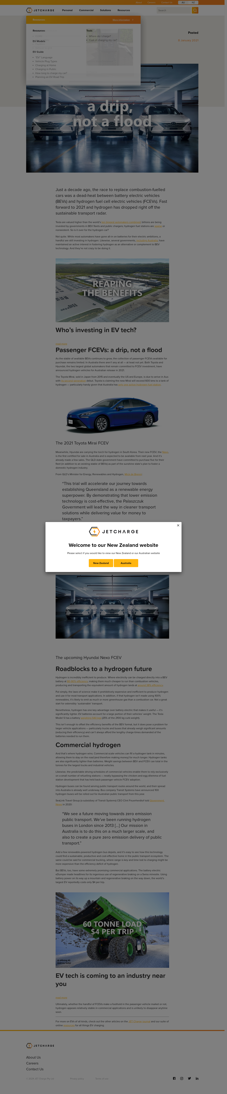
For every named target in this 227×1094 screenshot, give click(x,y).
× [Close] (178, 525)
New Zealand (101, 563)
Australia (126, 563)
